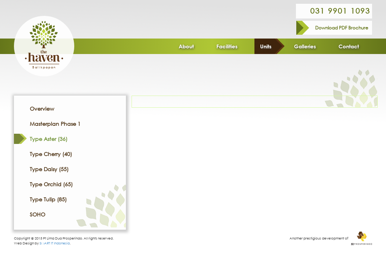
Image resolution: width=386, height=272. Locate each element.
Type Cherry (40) (51, 154)
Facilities (226, 46)
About (186, 46)
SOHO (37, 214)
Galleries (305, 46)
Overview (42, 108)
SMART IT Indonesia (55, 243)
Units (265, 46)
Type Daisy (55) (49, 169)
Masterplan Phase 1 (55, 123)
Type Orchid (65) (51, 184)
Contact (349, 46)
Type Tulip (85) (48, 199)
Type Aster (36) (48, 138)
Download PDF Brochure (341, 28)
